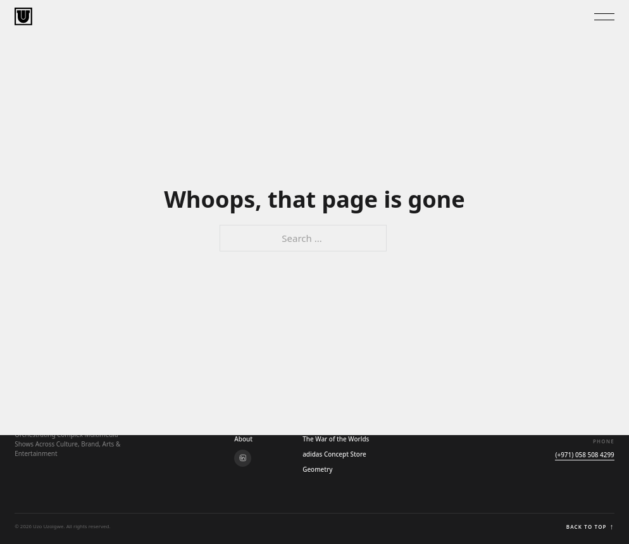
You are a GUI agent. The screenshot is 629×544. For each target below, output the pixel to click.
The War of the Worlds (335, 438)
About (243, 438)
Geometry (317, 469)
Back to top (590, 526)
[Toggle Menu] (604, 16)
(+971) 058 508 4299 (584, 454)
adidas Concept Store (334, 454)
